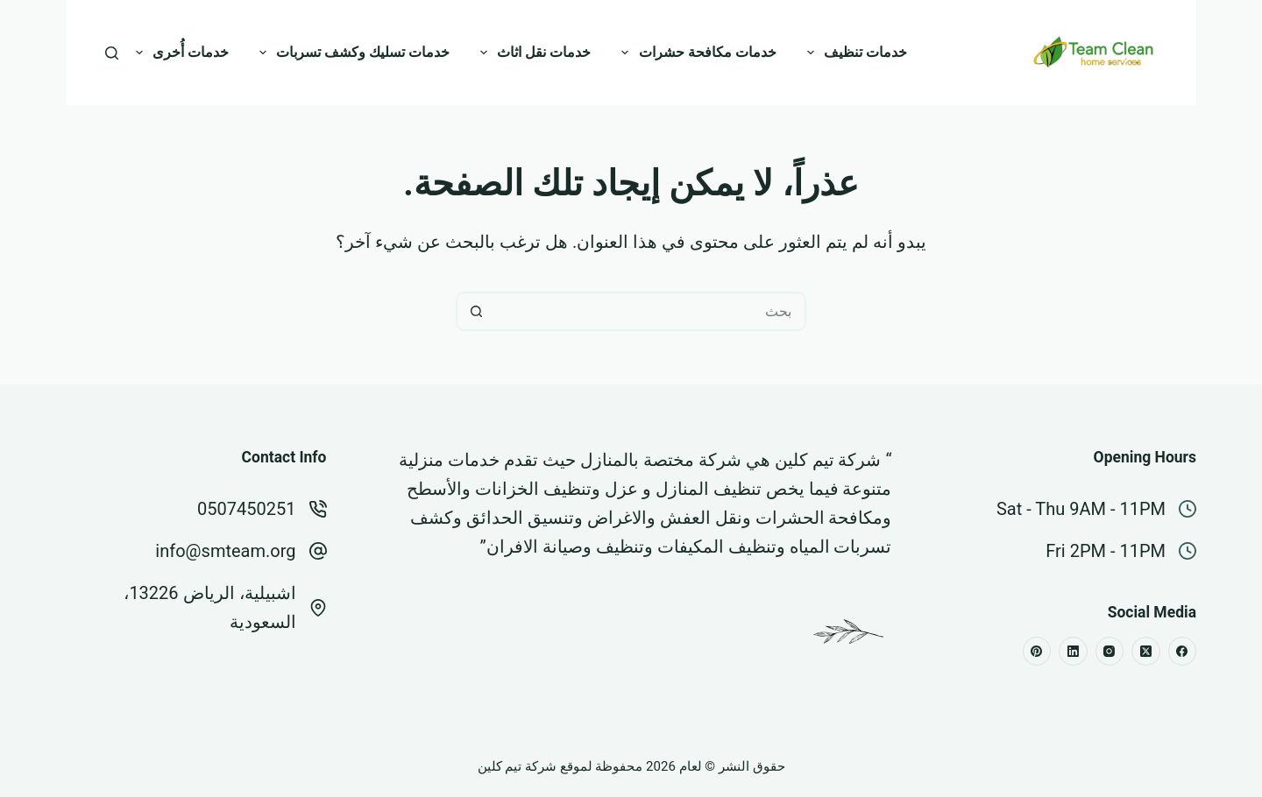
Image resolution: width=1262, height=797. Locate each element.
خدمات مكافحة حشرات (695, 52)
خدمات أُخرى (179, 52)
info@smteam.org (225, 550)
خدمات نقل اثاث (532, 52)
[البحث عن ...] (650, 311)
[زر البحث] (475, 311)
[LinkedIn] (1073, 651)
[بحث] (111, 53)
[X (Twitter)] (1145, 651)
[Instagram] (1109, 651)
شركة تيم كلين (828, 459)
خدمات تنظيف (853, 52)
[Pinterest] (1037, 651)
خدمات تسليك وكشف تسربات (351, 52)
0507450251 (246, 508)
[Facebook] (1182, 651)
